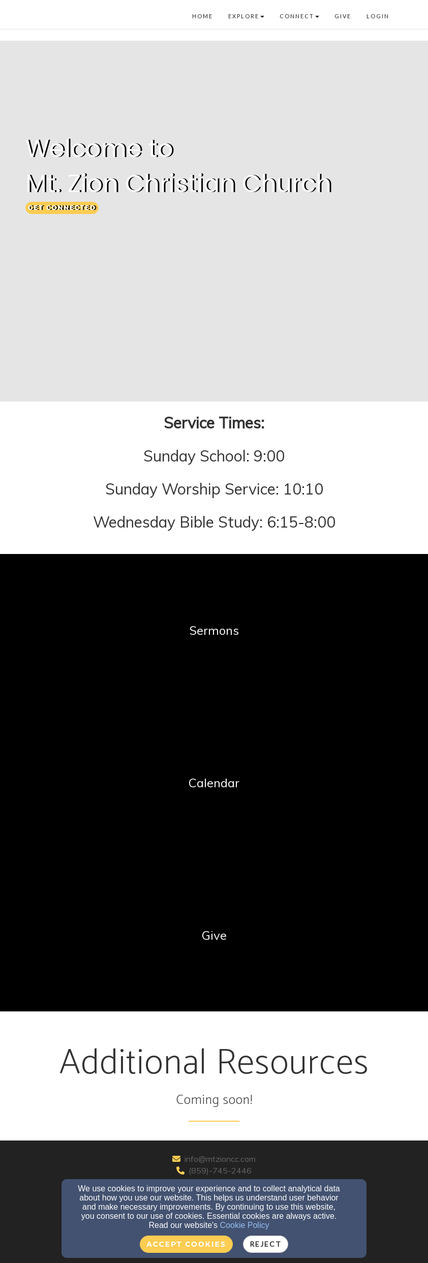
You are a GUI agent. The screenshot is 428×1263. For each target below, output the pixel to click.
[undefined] (214, 630)
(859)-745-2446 (220, 1170)
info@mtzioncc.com (220, 1159)
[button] (62, 208)
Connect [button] (299, 16)
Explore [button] (246, 16)
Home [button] (202, 16)
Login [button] (377, 16)
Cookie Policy (244, 1225)
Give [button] (342, 16)
